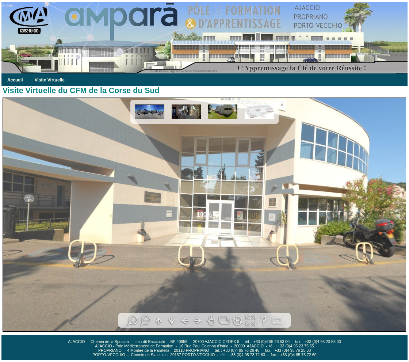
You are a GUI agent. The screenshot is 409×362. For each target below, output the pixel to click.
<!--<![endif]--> (204, 214)
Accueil (15, 80)
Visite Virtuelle (50, 80)
